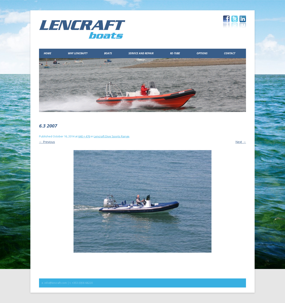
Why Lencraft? (78, 53)
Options (202, 53)
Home (47, 53)
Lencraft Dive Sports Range (111, 136)
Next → (240, 142)
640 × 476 (84, 136)
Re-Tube (175, 53)
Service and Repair (140, 53)
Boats (108, 53)
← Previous (47, 142)
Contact (229, 53)
